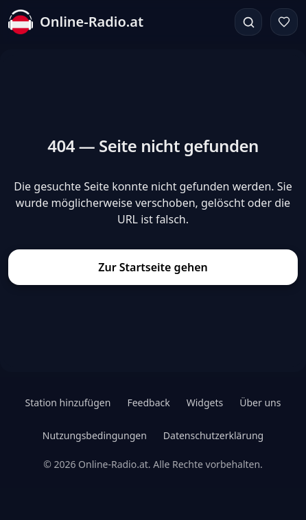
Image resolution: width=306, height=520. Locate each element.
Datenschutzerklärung (213, 435)
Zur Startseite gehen (153, 267)
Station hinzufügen (68, 402)
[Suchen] (248, 22)
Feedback (148, 402)
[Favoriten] (284, 22)
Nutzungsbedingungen (95, 435)
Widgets (205, 402)
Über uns (260, 402)
